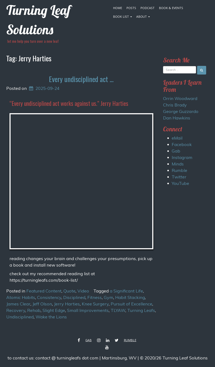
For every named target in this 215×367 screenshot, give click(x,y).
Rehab (34, 310)
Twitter (179, 177)
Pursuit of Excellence (131, 304)
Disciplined (74, 297)
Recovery (15, 310)
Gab (176, 151)
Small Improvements (88, 310)
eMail (177, 138)
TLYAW (118, 310)
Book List (122, 16)
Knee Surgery (95, 304)
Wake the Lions (51, 316)
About (143, 16)
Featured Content (43, 291)
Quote (69, 291)
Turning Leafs (141, 310)
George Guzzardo (180, 111)
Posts (131, 8)
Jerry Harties (67, 304)
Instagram (182, 157)
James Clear (18, 304)
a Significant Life (126, 291)
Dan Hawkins (176, 118)
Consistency (49, 297)
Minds (178, 164)
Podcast (147, 8)
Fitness (94, 297)
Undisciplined (20, 316)
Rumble (179, 170)
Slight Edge (53, 310)
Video (83, 291)
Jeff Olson (42, 304)
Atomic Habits (20, 297)
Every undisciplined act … (81, 79)
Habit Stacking (130, 297)
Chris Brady (175, 105)
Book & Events (171, 8)
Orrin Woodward (180, 98)
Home (117, 8)
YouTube (180, 183)
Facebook (182, 144)
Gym (108, 297)
